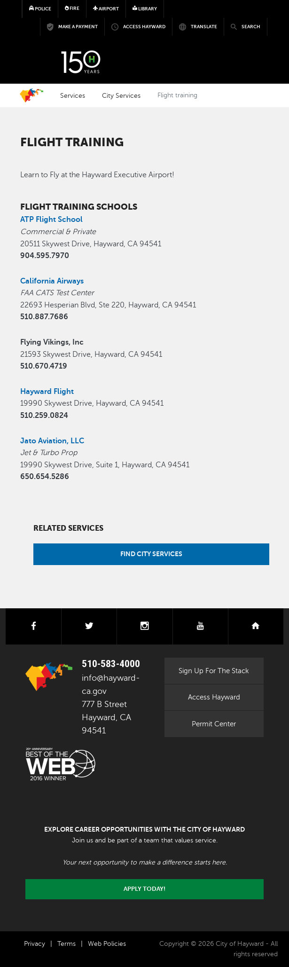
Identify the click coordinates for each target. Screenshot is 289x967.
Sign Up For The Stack (214, 671)
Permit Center (214, 724)
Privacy (34, 943)
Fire (72, 8)
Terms (66, 943)
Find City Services (151, 554)
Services (72, 95)
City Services (121, 95)
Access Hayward (214, 697)
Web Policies (107, 943)
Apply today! (144, 889)
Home (31, 95)
